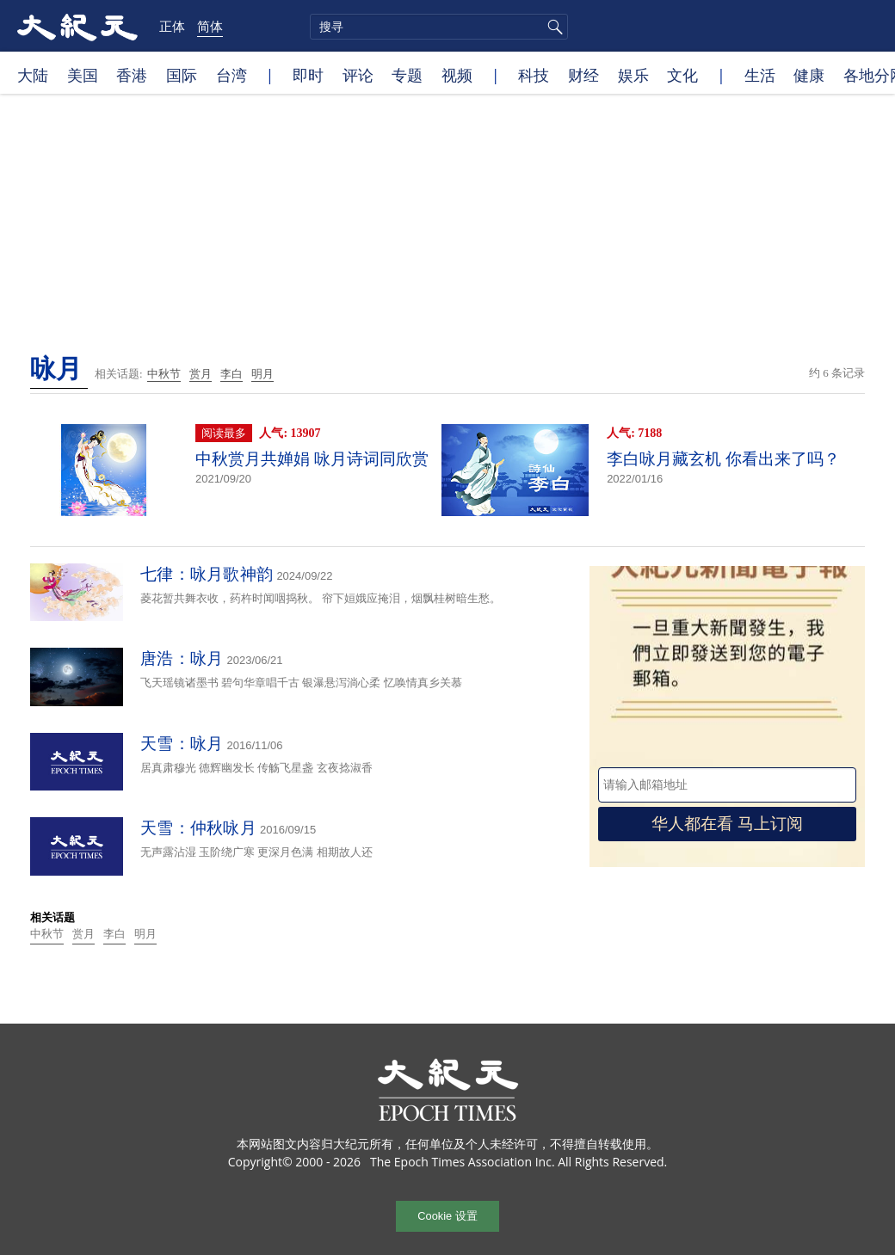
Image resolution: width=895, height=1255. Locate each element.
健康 (808, 75)
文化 (682, 75)
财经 (583, 75)
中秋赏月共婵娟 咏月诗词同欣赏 (312, 459)
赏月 (200, 373)
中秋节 (164, 373)
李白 (231, 373)
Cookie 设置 (447, 1215)
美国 (82, 75)
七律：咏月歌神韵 (206, 574)
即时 (308, 75)
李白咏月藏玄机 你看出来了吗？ (723, 459)
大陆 (32, 75)
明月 (262, 373)
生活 (759, 75)
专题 (407, 75)
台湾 (231, 75)
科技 (533, 75)
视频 (456, 75)
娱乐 (633, 75)
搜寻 (552, 27)
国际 (181, 75)
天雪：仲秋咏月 (198, 828)
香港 (131, 75)
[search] (439, 27)
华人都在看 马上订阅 (727, 824)
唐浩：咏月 (182, 658)
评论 (358, 75)
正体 (172, 25)
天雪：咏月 (182, 744)
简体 (210, 25)
